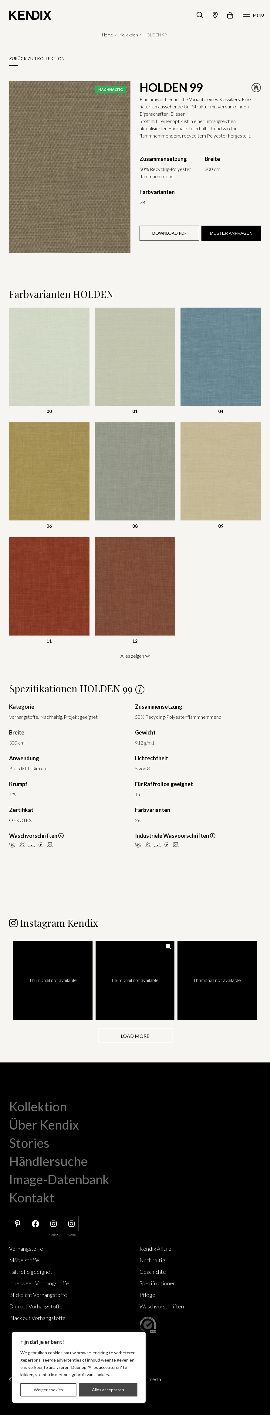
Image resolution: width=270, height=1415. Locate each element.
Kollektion (128, 34)
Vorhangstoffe (26, 1248)
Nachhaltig (152, 1259)
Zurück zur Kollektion (37, 58)
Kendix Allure (155, 1248)
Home (107, 34)
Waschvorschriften (162, 1306)
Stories (29, 1142)
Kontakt (31, 1197)
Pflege (147, 1294)
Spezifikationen (158, 1283)
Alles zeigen (135, 656)
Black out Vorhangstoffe (37, 1317)
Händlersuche (48, 1160)
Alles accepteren (108, 1389)
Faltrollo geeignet (30, 1271)
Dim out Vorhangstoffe (35, 1306)
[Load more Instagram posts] (135, 1035)
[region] (79, 1367)
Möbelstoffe (24, 1259)
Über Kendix (44, 1124)
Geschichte (153, 1271)
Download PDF (169, 233)
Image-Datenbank (59, 1179)
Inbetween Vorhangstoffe (39, 1283)
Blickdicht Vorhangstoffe (38, 1294)
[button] (53, 980)
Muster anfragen (231, 233)
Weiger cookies (48, 1389)
